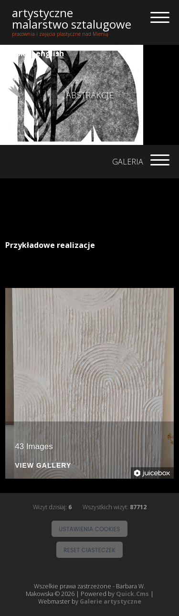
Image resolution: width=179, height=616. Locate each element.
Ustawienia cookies (89, 529)
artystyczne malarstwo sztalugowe (71, 18)
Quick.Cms (132, 594)
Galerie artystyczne (110, 602)
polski (16, 53)
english (50, 53)
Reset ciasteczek (89, 550)
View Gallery (43, 465)
